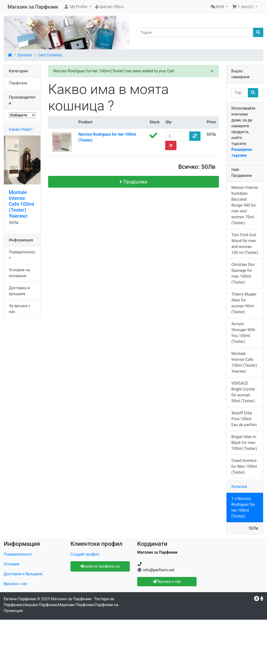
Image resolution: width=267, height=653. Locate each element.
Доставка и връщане (19, 291)
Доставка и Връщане (23, 574)
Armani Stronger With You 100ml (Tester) (243, 333)
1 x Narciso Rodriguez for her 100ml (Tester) (243, 507)
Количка (239, 486)
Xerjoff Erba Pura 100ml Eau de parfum (244, 419)
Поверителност (22, 255)
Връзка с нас (15, 583)
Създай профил (84, 554)
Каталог (25, 55)
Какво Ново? (20, 129)
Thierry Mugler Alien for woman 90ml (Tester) (244, 303)
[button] (77, 7)
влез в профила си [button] (100, 566)
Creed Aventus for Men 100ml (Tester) (244, 466)
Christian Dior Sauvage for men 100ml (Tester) (243, 273)
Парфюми (18, 83)
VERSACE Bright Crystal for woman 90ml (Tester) (243, 392)
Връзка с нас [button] (167, 581)
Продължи (133, 182)
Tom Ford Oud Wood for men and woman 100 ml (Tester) (244, 244)
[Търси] (195, 32)
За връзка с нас (19, 308)
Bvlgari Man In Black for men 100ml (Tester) (244, 442)
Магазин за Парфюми (33, 7)
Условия (11, 564)
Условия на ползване (19, 273)
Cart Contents (50, 55)
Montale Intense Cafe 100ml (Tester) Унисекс (21, 204)
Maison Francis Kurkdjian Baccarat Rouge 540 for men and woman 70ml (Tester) (244, 205)
